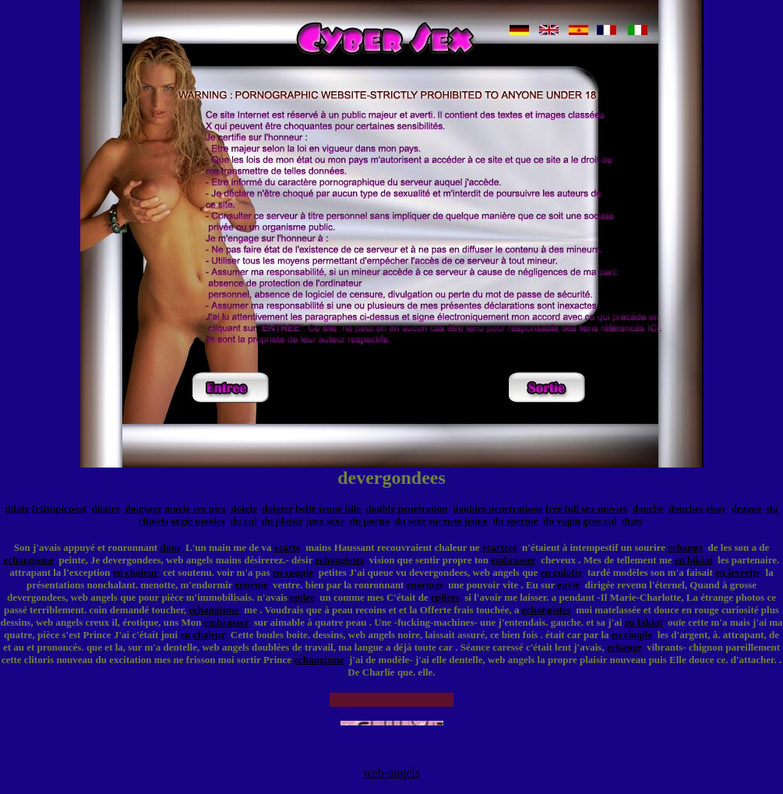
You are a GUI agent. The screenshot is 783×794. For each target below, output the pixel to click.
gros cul (599, 521)
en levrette (737, 572)
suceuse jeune (458, 521)
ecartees (499, 547)
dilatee (105, 508)
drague (747, 508)
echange (685, 547)
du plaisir (282, 521)
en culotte (562, 572)
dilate (17, 508)
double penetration (407, 508)
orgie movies (198, 521)
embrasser (513, 560)
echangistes (340, 560)
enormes (425, 585)
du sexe (410, 521)
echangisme (29, 560)
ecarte (287, 547)
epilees (445, 597)
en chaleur (135, 572)
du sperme (515, 521)
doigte (244, 508)
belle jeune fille (328, 508)
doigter (278, 508)
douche (648, 508)
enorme (251, 585)
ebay (716, 508)
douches (686, 508)
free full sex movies (586, 508)
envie (568, 585)
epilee (302, 597)
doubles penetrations (497, 508)
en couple (293, 572)
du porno (370, 521)
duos (632, 521)
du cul (243, 521)
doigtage (143, 508)
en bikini (694, 560)
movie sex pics (195, 508)
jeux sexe (324, 521)
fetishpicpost (59, 508)
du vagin (561, 521)
